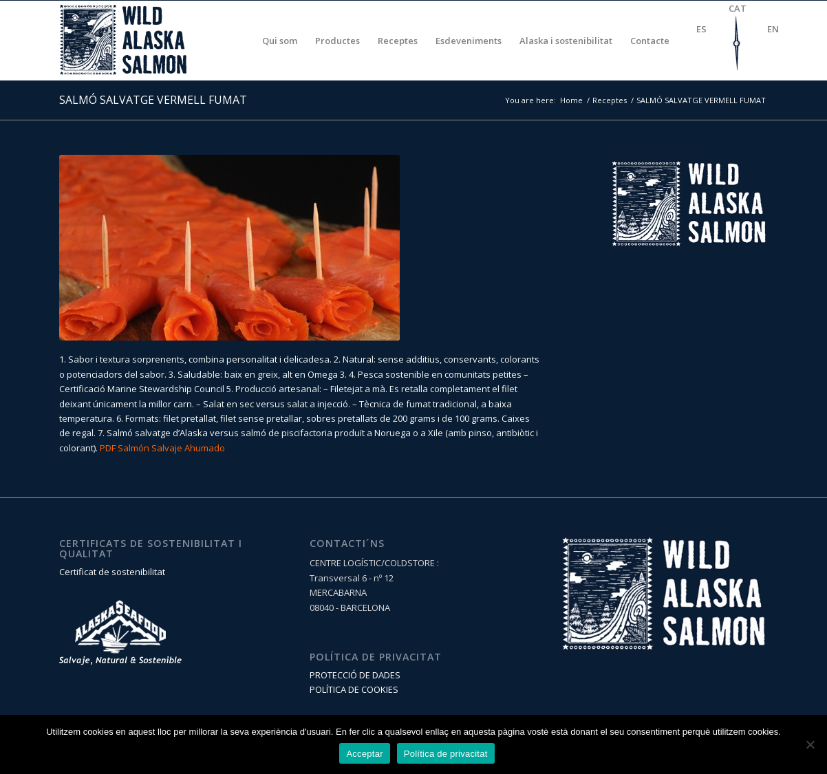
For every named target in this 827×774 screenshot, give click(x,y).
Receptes (609, 100)
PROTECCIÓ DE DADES (355, 675)
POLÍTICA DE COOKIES (354, 689)
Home (571, 100)
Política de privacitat (446, 754)
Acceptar (364, 754)
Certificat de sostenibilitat (112, 572)
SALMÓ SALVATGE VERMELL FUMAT (153, 99)
